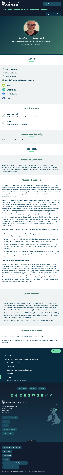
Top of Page (31, 441)
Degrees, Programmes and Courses (19, 370)
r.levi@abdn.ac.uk (11, 69)
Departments (11, 366)
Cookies (6, 459)
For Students (22, 388)
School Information (14, 363)
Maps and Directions (9, 429)
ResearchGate (11, 89)
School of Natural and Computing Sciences (20, 80)
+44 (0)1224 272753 (11, 73)
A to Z (5, 426)
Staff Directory (8, 433)
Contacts (6, 422)
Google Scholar (12, 94)
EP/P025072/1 (39, 336)
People (9, 377)
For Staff (33, 388)
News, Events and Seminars (16, 381)
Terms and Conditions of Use (12, 447)
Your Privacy (7, 451)
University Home (10, 356)
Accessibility (7, 455)
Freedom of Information (11, 467)
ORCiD (9, 85)
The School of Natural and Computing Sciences (25, 9)
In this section (54, 14)
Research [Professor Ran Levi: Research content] (31, 148)
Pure (8, 98)
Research (10, 373)
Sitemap (42, 388)
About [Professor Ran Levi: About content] (31, 58)
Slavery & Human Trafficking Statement (15, 463)
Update (55, 351)
